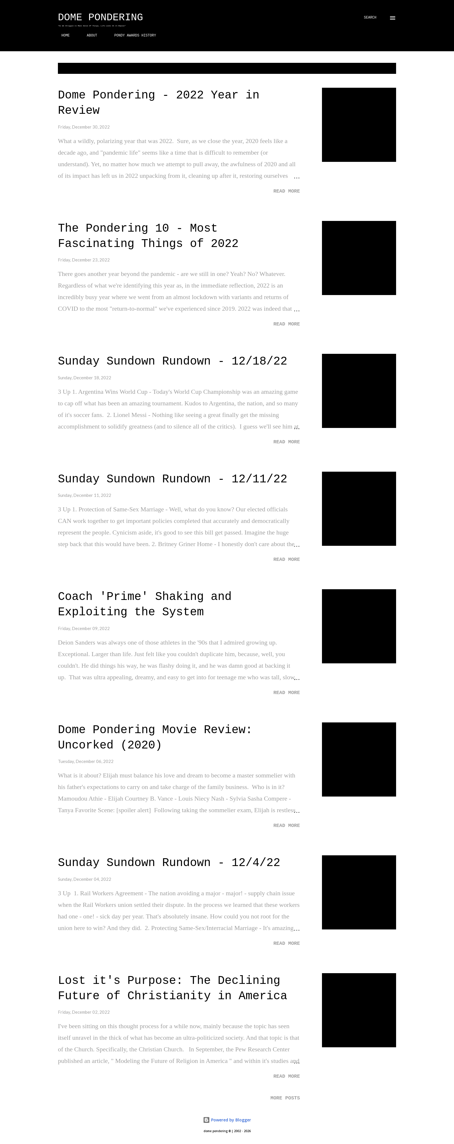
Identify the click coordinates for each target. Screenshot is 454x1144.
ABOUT (88, 36)
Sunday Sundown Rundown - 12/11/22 (172, 479)
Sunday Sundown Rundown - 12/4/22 (169, 863)
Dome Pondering (100, 17)
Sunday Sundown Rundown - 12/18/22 (172, 361)
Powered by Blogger (227, 1120)
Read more (286, 191)
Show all (382, 68)
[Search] (370, 18)
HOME (62, 36)
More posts (285, 1098)
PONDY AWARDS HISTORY (132, 36)
